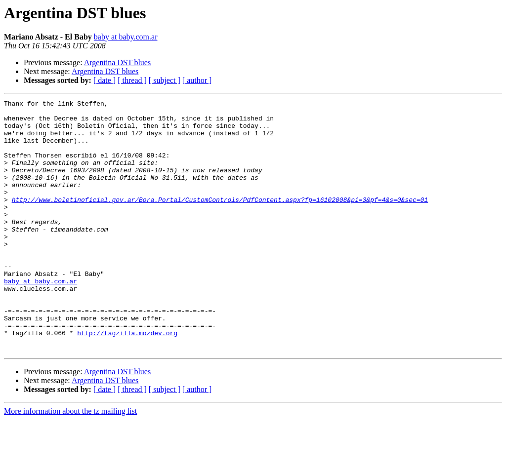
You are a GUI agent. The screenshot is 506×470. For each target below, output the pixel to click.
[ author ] (197, 80)
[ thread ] (132, 80)
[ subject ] (164, 80)
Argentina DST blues (117, 62)
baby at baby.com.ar (126, 37)
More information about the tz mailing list (70, 461)
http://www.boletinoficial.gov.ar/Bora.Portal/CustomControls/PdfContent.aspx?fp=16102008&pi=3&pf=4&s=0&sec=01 (220, 220)
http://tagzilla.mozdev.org (127, 380)
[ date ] (104, 80)
